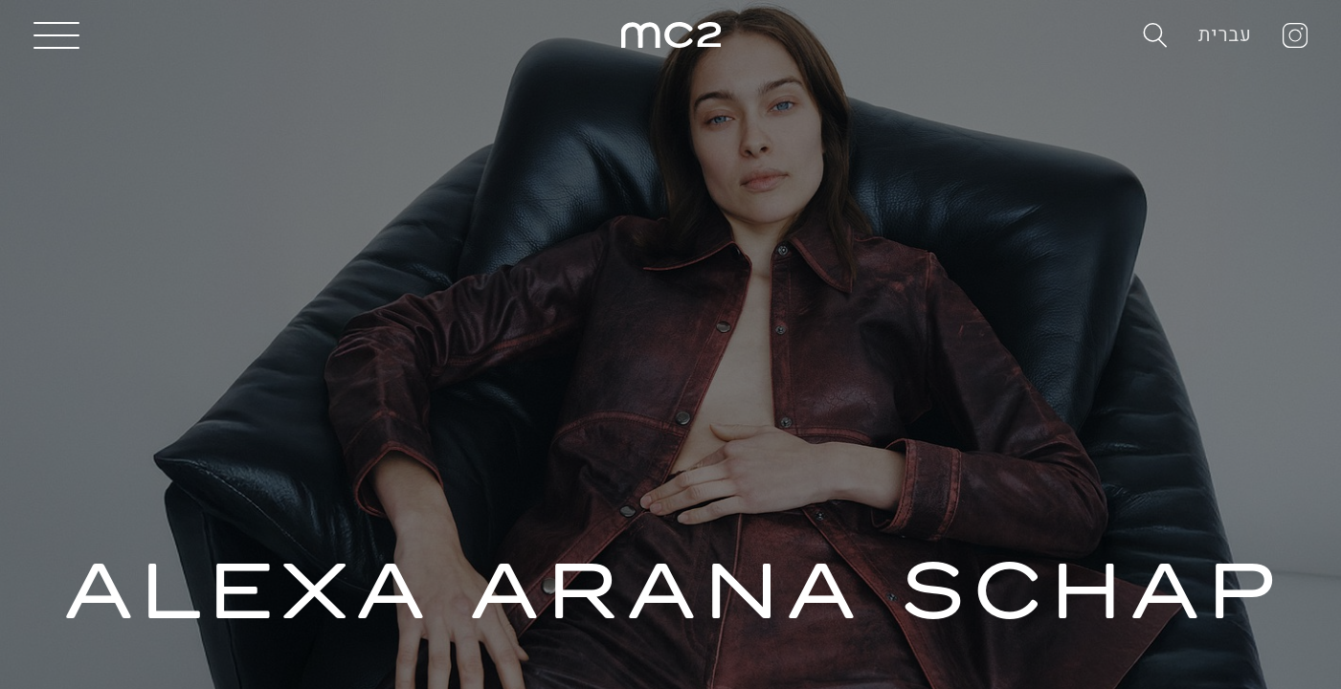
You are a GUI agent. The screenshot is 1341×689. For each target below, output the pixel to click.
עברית (1225, 35)
